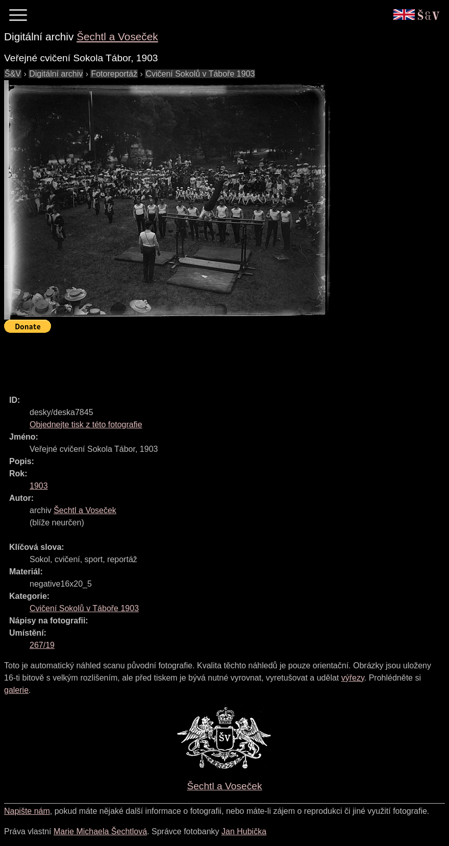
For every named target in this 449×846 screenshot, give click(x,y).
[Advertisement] (190, 359)
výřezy (352, 677)
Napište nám (27, 811)
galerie (16, 690)
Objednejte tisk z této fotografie (86, 424)
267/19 (42, 645)
